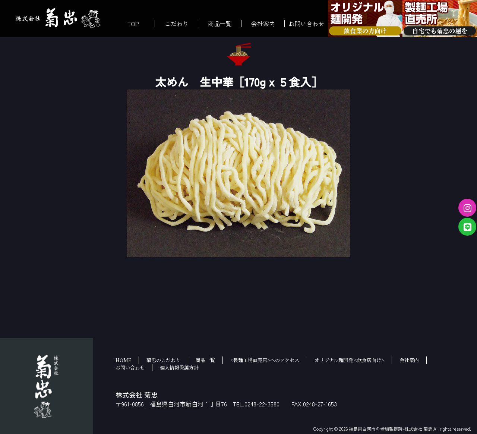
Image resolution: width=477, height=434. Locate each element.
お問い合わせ (306, 23)
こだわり (177, 23)
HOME (123, 360)
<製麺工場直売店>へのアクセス (264, 360)
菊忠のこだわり (163, 360)
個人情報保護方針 (179, 367)
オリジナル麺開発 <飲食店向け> (349, 360)
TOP (133, 23)
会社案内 (263, 23)
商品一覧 (220, 23)
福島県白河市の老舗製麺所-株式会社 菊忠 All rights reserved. (410, 428)
